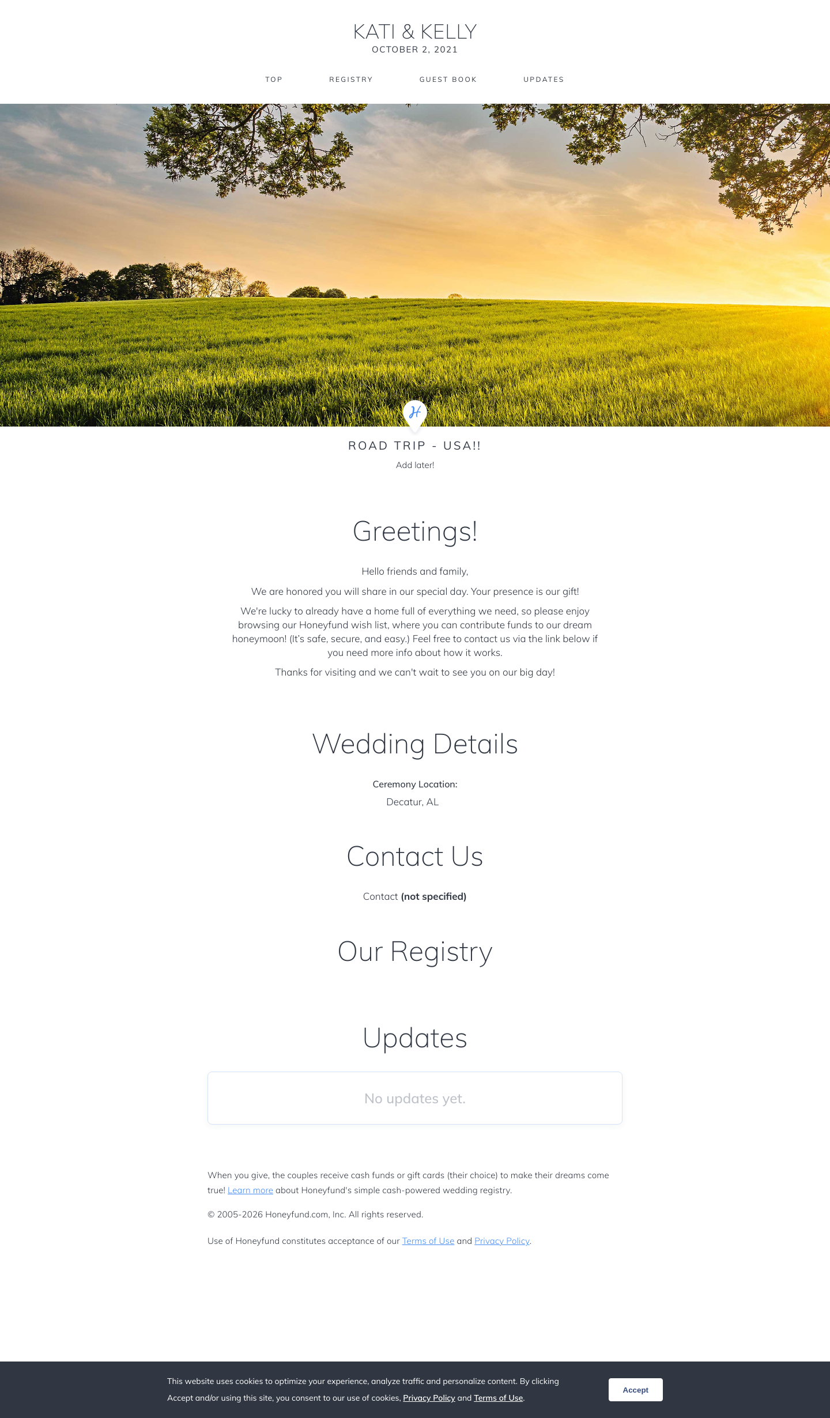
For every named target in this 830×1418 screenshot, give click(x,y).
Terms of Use (428, 1240)
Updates (544, 79)
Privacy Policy (501, 1240)
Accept (635, 1390)
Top (274, 79)
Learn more (250, 1190)
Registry (351, 79)
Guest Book (448, 79)
